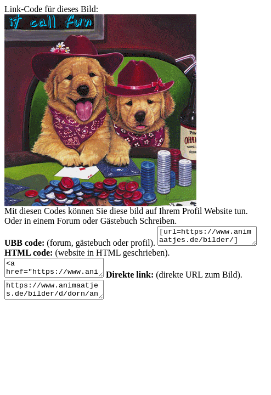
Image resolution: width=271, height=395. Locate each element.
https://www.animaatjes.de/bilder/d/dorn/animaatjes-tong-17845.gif (99, 297)
